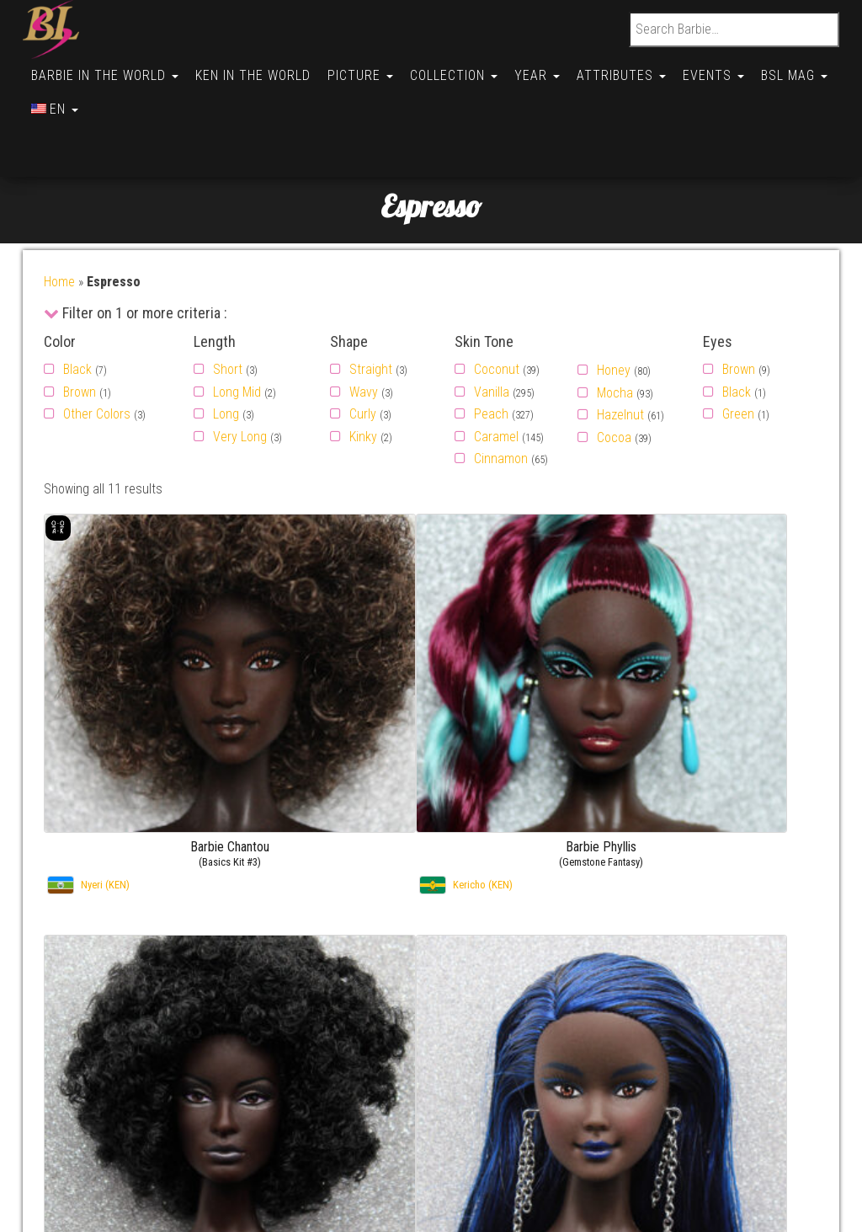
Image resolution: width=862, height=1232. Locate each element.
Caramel (496, 369)
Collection (465, 69)
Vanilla (491, 325)
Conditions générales (122, 1184)
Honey (614, 303)
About (81, 1011)
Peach (491, 347)
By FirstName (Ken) (557, 1011)
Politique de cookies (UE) (132, 1054)
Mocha (615, 325)
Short (227, 302)
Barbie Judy (763, 1054)
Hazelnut (620, 347)
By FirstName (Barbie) (564, 989)
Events (735, 69)
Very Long (240, 369)
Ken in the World (258, 69)
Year (552, 69)
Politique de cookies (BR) (132, 1119)
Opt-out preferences (119, 1097)
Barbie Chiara (768, 989)
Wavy (363, 325)
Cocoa (614, 370)
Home (59, 214)
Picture (369, 69)
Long (226, 347)
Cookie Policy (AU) (114, 1162)
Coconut (496, 302)
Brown (79, 325)
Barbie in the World (106, 69)
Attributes (639, 69)
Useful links (96, 1033)
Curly (362, 347)
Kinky (363, 369)
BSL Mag (66, 94)
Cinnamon (501, 391)
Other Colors (96, 347)
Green (738, 347)
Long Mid (237, 325)
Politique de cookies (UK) (132, 1076)
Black (77, 302)
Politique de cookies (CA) (132, 1141)
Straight (370, 302)
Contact (86, 989)
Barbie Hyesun (771, 1076)
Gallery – (707, 989)
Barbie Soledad (772, 1011)
